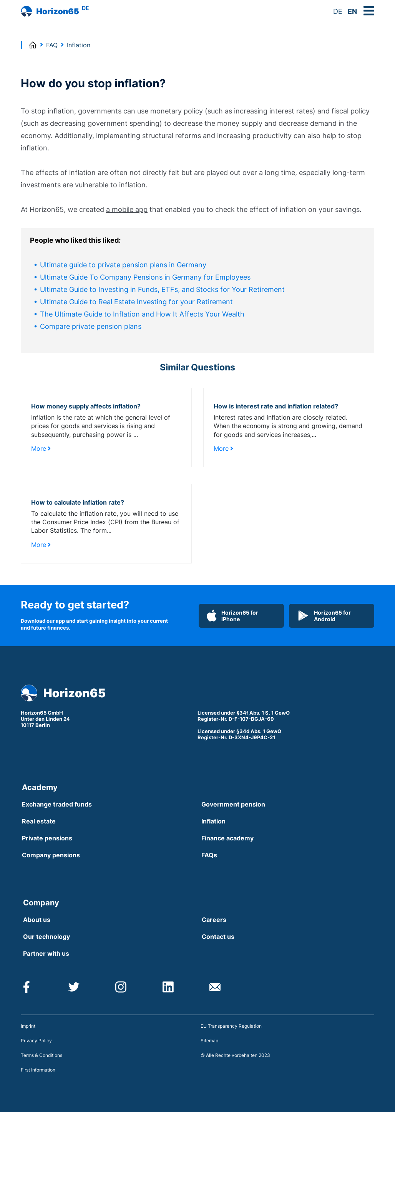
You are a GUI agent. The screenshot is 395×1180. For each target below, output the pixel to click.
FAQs (209, 855)
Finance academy (227, 838)
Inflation (213, 821)
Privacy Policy (36, 1040)
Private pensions (47, 838)
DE (337, 11)
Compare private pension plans (90, 326)
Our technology (46, 936)
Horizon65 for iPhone (232, 615)
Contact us (218, 936)
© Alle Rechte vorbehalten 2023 (235, 1055)
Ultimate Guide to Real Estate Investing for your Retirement (136, 302)
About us (36, 919)
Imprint (28, 1026)
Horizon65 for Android (324, 615)
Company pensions (51, 855)
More (41, 448)
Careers (214, 919)
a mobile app (127, 209)
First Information (38, 1070)
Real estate (39, 821)
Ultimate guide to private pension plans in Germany (123, 265)
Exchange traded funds (57, 804)
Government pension (233, 804)
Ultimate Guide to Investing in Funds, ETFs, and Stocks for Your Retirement (162, 289)
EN (352, 11)
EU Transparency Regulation (231, 1026)
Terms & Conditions (41, 1055)
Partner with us (46, 953)
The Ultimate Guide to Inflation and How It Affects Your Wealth (142, 314)
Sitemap (209, 1040)
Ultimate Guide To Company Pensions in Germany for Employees (145, 277)
